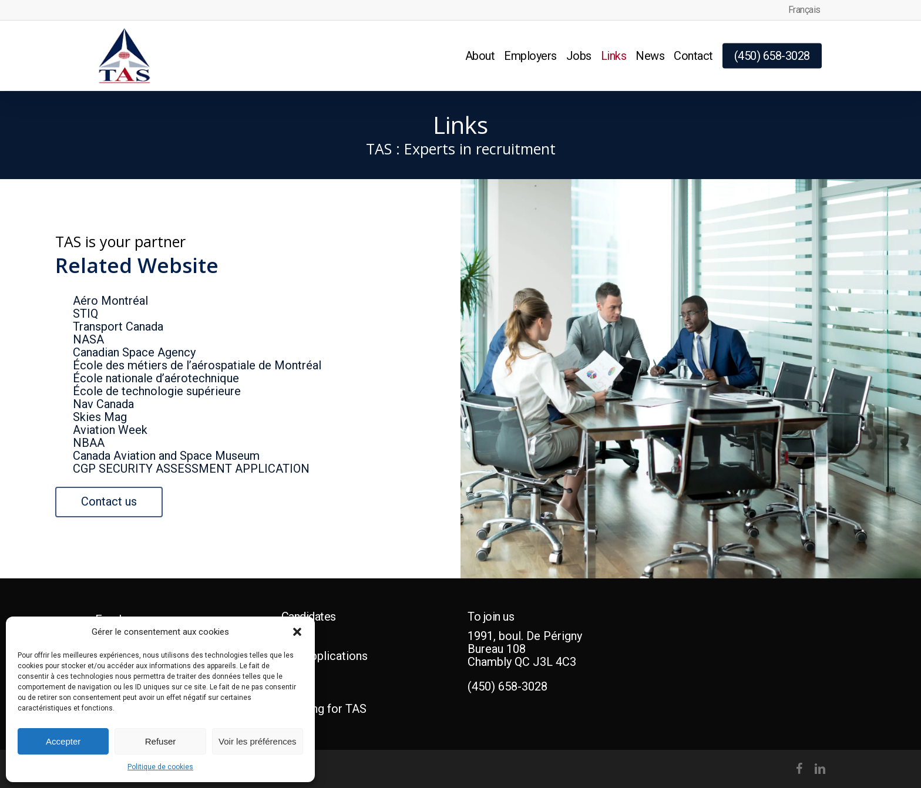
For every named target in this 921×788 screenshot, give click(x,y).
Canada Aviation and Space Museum (166, 456)
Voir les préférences (258, 741)
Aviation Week (110, 430)
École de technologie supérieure (157, 391)
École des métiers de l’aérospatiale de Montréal (197, 365)
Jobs (294, 638)
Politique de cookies (160, 767)
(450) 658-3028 (507, 686)
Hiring (296, 673)
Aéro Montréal (110, 301)
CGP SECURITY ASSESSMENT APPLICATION (191, 469)
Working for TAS (324, 708)
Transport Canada (118, 326)
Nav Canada (103, 404)
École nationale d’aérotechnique (156, 378)
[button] (297, 632)
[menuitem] (804, 9)
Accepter (63, 741)
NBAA (89, 443)
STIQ (85, 314)
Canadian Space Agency (134, 352)
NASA (88, 339)
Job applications (324, 655)
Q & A (295, 691)
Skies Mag (100, 417)
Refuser (160, 741)
